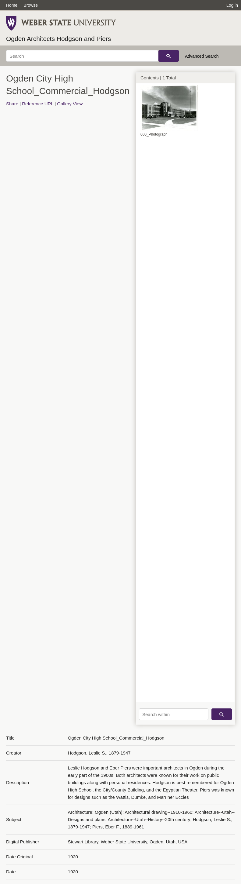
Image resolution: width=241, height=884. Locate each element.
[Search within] (173, 714)
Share (12, 103)
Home (11, 5)
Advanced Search (202, 56)
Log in (232, 5)
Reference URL (37, 103)
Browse (30, 5)
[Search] (82, 56)
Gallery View (70, 103)
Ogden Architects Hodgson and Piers (58, 38)
